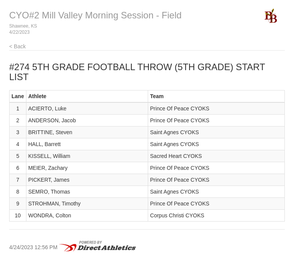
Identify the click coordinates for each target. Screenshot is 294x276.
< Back (17, 46)
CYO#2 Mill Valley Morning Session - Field (95, 15)
